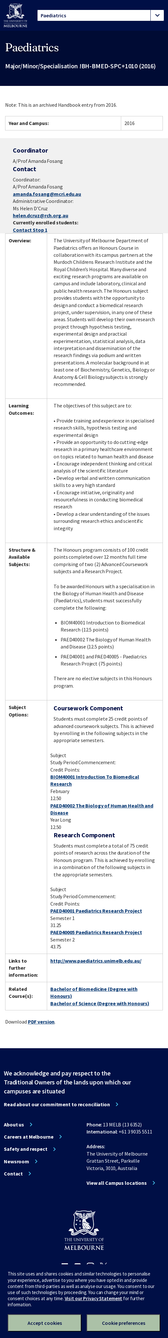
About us (14, 1124)
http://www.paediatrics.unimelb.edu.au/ (95, 961)
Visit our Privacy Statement (93, 1298)
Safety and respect (25, 1149)
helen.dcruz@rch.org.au (40, 215)
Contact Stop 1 (30, 230)
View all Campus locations (117, 1183)
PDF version (41, 1021)
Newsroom (16, 1161)
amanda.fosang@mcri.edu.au (47, 194)
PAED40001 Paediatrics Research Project (96, 910)
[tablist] (100, 15)
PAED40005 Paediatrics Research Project (96, 932)
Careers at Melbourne (29, 1136)
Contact (13, 1173)
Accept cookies (45, 1323)
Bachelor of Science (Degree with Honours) (99, 1003)
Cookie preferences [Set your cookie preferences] (123, 1323)
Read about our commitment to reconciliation (57, 1104)
